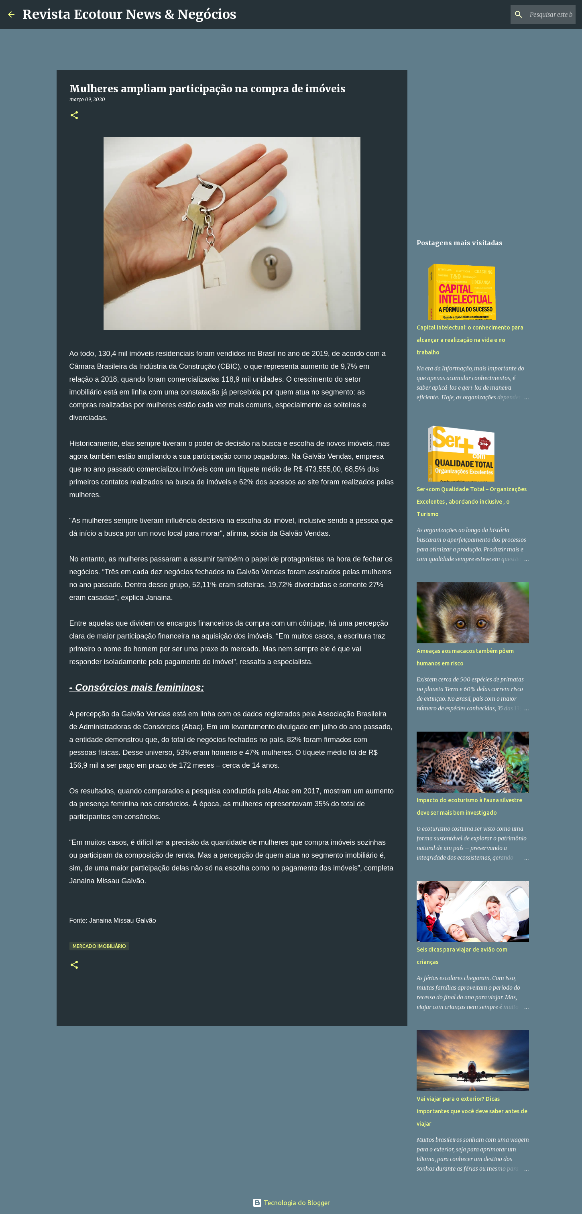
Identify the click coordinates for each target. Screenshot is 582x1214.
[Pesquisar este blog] (533, 14)
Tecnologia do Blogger (291, 1202)
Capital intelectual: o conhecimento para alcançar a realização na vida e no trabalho (470, 340)
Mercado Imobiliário (99, 946)
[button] (74, 115)
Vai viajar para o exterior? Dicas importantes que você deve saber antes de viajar (472, 1111)
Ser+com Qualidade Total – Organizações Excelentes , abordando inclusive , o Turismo (472, 501)
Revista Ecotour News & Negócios (129, 14)
